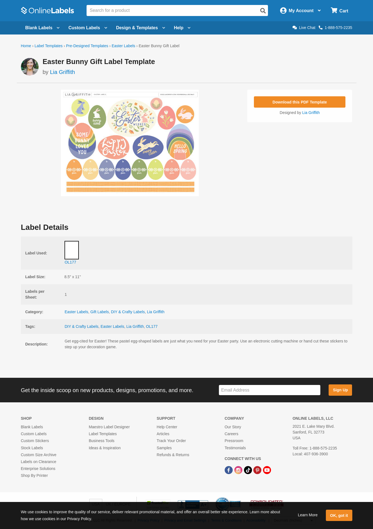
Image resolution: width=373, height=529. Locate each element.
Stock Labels (32, 448)
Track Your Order (171, 440)
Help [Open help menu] (182, 27)
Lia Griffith (62, 72)
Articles (163, 434)
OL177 (152, 326)
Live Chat (304, 28)
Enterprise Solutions (38, 468)
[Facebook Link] (229, 469)
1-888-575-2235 (335, 27)
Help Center (167, 427)
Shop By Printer (34, 475)
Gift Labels (99, 312)
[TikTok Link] (248, 469)
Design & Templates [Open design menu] (140, 27)
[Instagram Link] (238, 469)
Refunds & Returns (173, 455)
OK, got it (339, 515)
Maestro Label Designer (109, 427)
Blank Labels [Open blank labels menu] (42, 27)
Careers (231, 434)
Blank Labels (32, 427)
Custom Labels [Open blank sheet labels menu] (87, 27)
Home (26, 46)
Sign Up (340, 390)
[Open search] (263, 11)
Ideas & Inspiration (105, 448)
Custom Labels (34, 434)
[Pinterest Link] (257, 469)
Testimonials (235, 448)
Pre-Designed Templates (87, 46)
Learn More (308, 515)
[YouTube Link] (267, 469)
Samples (164, 448)
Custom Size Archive (39, 455)
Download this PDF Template (300, 102)
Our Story (233, 427)
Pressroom (234, 440)
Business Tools (101, 440)
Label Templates (48, 46)
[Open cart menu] (339, 10)
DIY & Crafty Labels (128, 312)
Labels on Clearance (38, 461)
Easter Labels (123, 46)
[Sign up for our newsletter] (269, 390)
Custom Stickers (35, 440)
